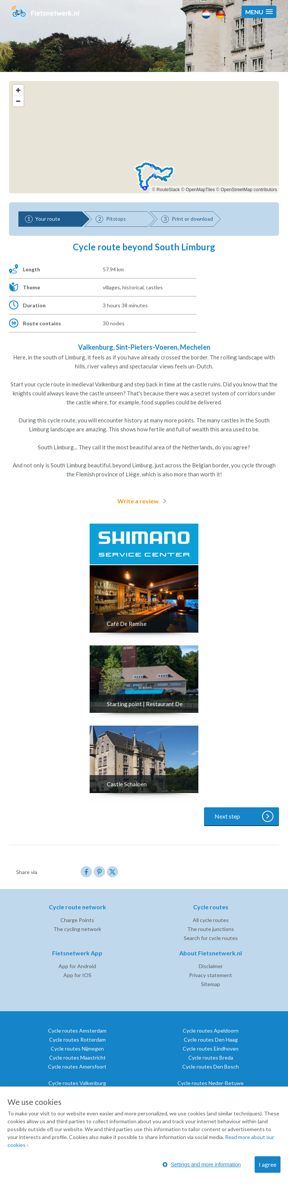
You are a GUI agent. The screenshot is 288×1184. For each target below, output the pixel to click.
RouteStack (168, 189)
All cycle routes (211, 920)
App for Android (77, 966)
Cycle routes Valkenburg (77, 1083)
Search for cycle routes (211, 938)
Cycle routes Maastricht (77, 1057)
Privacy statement (210, 975)
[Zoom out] (18, 101)
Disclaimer (211, 966)
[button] (259, 12)
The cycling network (77, 929)
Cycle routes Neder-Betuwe (210, 1083)
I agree (267, 1164)
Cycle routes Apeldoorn (210, 1030)
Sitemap (210, 984)
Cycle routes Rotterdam (77, 1039)
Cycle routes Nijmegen (77, 1048)
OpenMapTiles (200, 189)
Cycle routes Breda (210, 1057)
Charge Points (77, 920)
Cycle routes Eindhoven (210, 1048)
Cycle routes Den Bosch (210, 1066)
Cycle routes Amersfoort (77, 1066)
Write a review (143, 501)
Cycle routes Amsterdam (77, 1030)
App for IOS (77, 975)
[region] (144, 137)
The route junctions (210, 929)
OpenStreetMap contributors (248, 189)
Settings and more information (201, 1165)
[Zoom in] (18, 90)
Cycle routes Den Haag (211, 1039)
